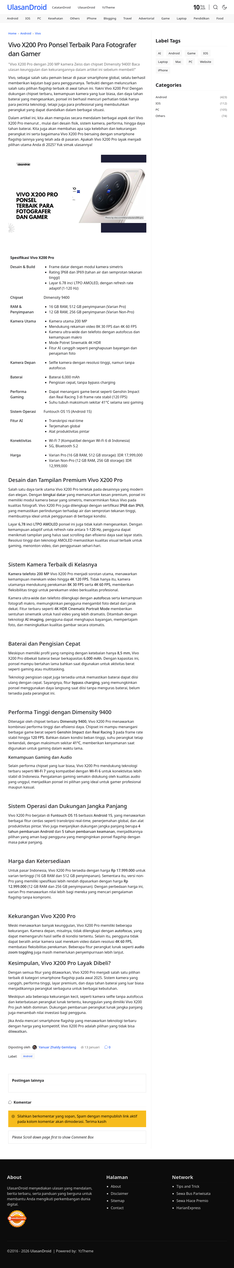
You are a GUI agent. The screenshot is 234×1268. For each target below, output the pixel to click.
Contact (117, 1207)
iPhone (92, 18)
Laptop (182, 18)
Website (205, 62)
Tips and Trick (187, 1186)
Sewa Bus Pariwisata (193, 1193)
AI (159, 53)
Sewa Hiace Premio (192, 1200)
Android (12, 18)
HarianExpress (188, 1207)
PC (39, 18)
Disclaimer (119, 1193)
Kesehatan (55, 18)
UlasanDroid (27, 7)
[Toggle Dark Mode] (224, 7)
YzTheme (108, 7)
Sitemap (118, 1200)
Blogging (110, 18)
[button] (215, 7)
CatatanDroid (61, 7)
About (116, 1186)
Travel (127, 18)
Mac (178, 62)
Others (75, 18)
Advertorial (146, 18)
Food (219, 18)
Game (165, 18)
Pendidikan (201, 18)
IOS (27, 18)
